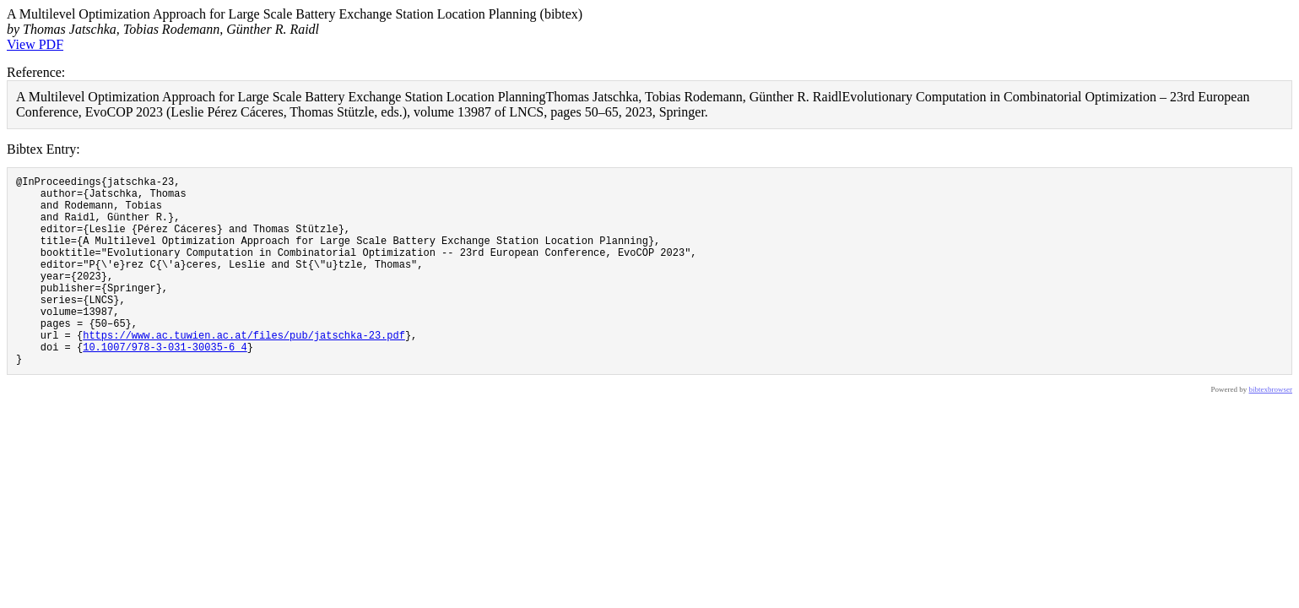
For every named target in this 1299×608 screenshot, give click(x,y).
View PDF (35, 44)
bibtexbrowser (1271, 430)
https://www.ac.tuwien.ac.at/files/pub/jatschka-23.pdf (244, 370)
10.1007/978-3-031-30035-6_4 (164, 384)
